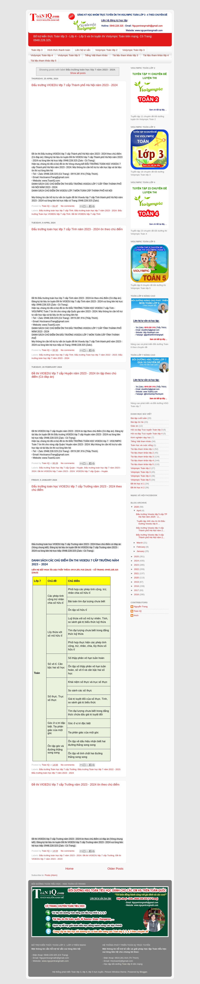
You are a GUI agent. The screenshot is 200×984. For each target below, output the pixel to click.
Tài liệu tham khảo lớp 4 (156, 55)
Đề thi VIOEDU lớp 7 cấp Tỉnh (86, 214)
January (141, 551)
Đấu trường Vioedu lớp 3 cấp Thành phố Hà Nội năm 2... (150, 536)
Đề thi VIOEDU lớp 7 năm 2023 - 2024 (56, 471)
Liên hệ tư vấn (82, 50)
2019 (137, 582)
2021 (137, 573)
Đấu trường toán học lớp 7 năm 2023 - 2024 (96, 210)
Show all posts (78, 73)
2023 (137, 565)
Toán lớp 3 (36, 50)
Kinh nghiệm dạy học (141, 437)
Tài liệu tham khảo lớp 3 (125, 55)
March (140, 542)
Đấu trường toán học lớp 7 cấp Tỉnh (56, 210)
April (139, 510)
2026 (137, 507)
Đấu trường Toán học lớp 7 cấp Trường (57, 769)
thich (136, 615)
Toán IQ (137, 611)
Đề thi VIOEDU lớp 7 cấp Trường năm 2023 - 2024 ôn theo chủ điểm (75, 784)
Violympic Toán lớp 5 (69, 55)
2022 (137, 569)
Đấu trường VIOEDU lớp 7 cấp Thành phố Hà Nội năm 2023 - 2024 (75, 85)
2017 (137, 590)
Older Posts (115, 868)
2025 (137, 556)
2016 (137, 594)
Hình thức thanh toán (58, 50)
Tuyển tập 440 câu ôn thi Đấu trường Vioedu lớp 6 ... (150, 522)
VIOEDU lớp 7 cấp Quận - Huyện (92, 471)
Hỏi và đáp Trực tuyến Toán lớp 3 (146, 430)
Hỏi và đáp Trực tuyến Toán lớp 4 (146, 433)
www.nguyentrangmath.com (55, 961)
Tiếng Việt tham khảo (96, 55)
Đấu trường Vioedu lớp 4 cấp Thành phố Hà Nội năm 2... (150, 529)
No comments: (68, 206)
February (141, 547)
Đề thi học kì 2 (138, 487)
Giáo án (134, 426)
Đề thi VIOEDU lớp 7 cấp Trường (98, 855)
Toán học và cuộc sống (142, 445)
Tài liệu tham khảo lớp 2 (142, 453)
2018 (137, 586)
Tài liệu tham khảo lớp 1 (142, 449)
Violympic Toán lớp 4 (42, 55)
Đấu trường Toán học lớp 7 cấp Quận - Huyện (61, 468)
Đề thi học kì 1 (138, 483)
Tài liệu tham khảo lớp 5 (43, 60)
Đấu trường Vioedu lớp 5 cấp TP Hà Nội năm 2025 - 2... (151, 515)
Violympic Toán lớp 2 (106, 50)
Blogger (143, 972)
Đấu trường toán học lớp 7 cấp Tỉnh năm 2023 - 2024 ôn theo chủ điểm (77, 229)
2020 (137, 577)
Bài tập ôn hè (137, 422)
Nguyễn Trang (141, 606)
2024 (137, 560)
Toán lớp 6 (127, 964)
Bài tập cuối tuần (139, 418)
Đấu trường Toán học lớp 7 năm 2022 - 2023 (96, 355)
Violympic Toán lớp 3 (133, 50)
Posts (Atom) (51, 875)
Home (69, 868)
